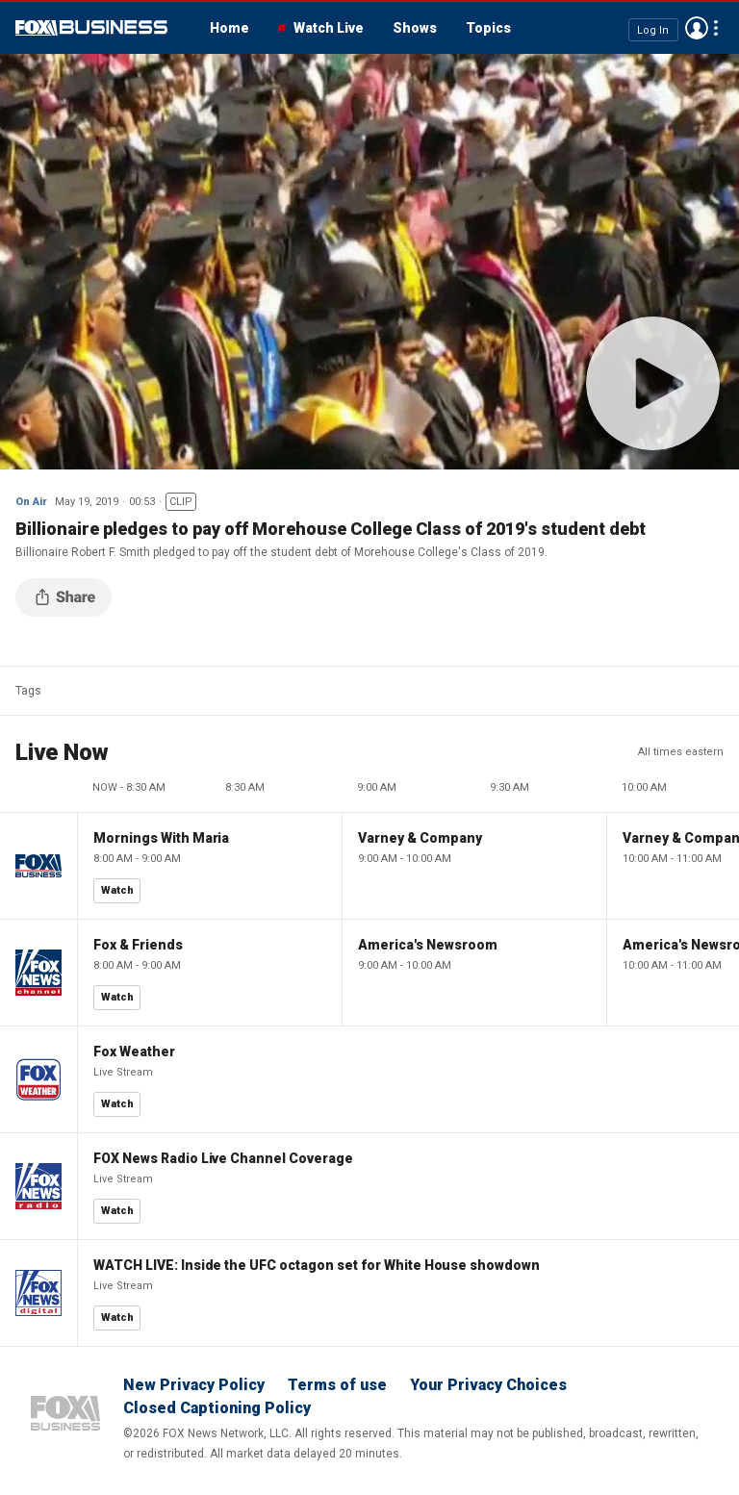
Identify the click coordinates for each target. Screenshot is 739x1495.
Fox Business (91, 28)
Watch (117, 890)
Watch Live (328, 28)
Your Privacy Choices (488, 1385)
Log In (653, 29)
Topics (488, 28)
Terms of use (337, 1385)
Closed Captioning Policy (217, 1408)
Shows (415, 28)
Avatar (696, 27)
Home (229, 28)
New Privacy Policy (194, 1385)
